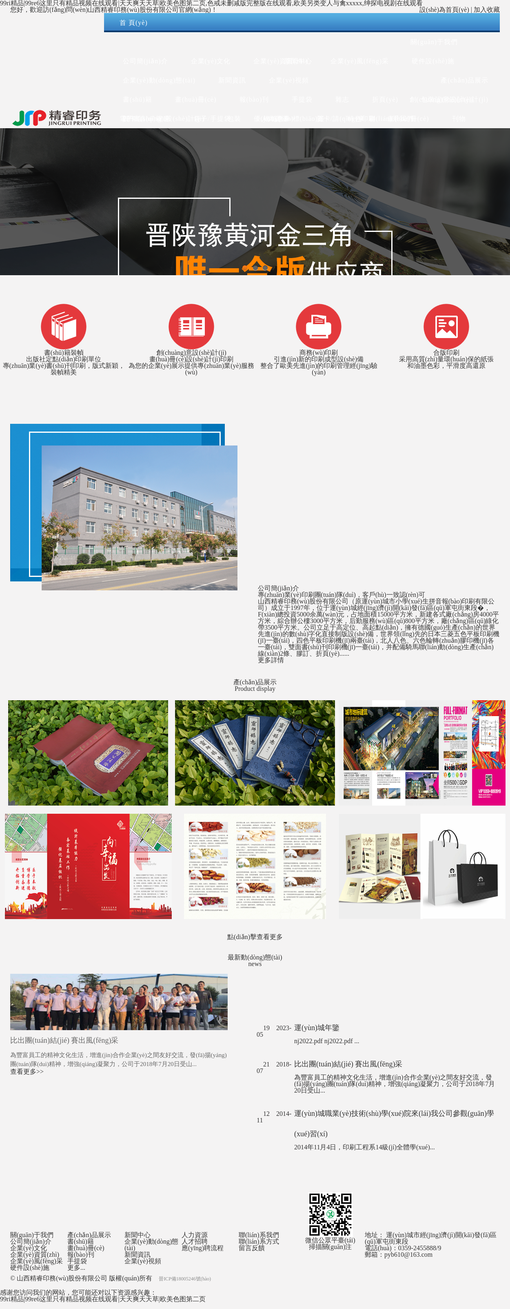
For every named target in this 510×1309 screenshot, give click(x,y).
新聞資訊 (137, 1254)
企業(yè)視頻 (142, 1261)
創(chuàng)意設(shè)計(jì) (449, 99)
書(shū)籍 (80, 1241)
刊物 (459, 118)
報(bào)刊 (80, 1254)
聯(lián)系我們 (391, 118)
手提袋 (77, 1261)
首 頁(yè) (134, 22)
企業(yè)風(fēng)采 (359, 61)
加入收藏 (487, 9)
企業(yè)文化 (28, 1247)
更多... (76, 1267)
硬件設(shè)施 (433, 61)
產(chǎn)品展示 (464, 80)
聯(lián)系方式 (259, 1241)
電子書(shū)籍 (141, 118)
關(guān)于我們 (434, 41)
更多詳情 (271, 660)
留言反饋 (252, 1247)
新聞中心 (298, 61)
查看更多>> (27, 1071)
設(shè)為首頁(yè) (444, 9)
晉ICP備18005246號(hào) (185, 1279)
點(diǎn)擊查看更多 (255, 936)
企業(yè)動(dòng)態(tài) (151, 1244)
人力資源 (275, 118)
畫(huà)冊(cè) (85, 1247)
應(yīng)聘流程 (203, 1247)
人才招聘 (195, 1241)
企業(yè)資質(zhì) (34, 1254)
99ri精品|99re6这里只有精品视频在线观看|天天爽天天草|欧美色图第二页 (103, 1299)
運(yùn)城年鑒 (316, 1028)
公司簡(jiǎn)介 (30, 1241)
